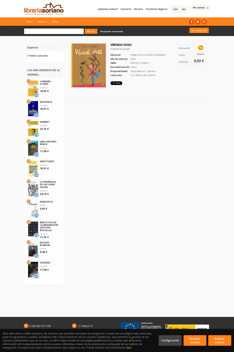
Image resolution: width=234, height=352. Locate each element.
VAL (184, 9)
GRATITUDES (47, 161)
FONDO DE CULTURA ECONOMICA (148, 55)
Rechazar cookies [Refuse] (195, 340)
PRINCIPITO (46, 201)
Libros (42, 21)
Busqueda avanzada (111, 31)
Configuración (170, 340)
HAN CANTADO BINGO (48, 143)
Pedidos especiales (38, 55)
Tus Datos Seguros (156, 9)
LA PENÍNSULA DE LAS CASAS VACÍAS (48, 184)
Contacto (125, 9)
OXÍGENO (45, 262)
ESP (175, 9)
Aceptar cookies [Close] (219, 340)
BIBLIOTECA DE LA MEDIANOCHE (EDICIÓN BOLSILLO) (49, 226)
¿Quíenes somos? (108, 9)
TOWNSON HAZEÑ (120, 49)
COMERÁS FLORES (45, 83)
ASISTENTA (46, 101)
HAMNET (45, 121)
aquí (129, 347)
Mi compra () (199, 30)
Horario (138, 9)
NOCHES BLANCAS (45, 244)
